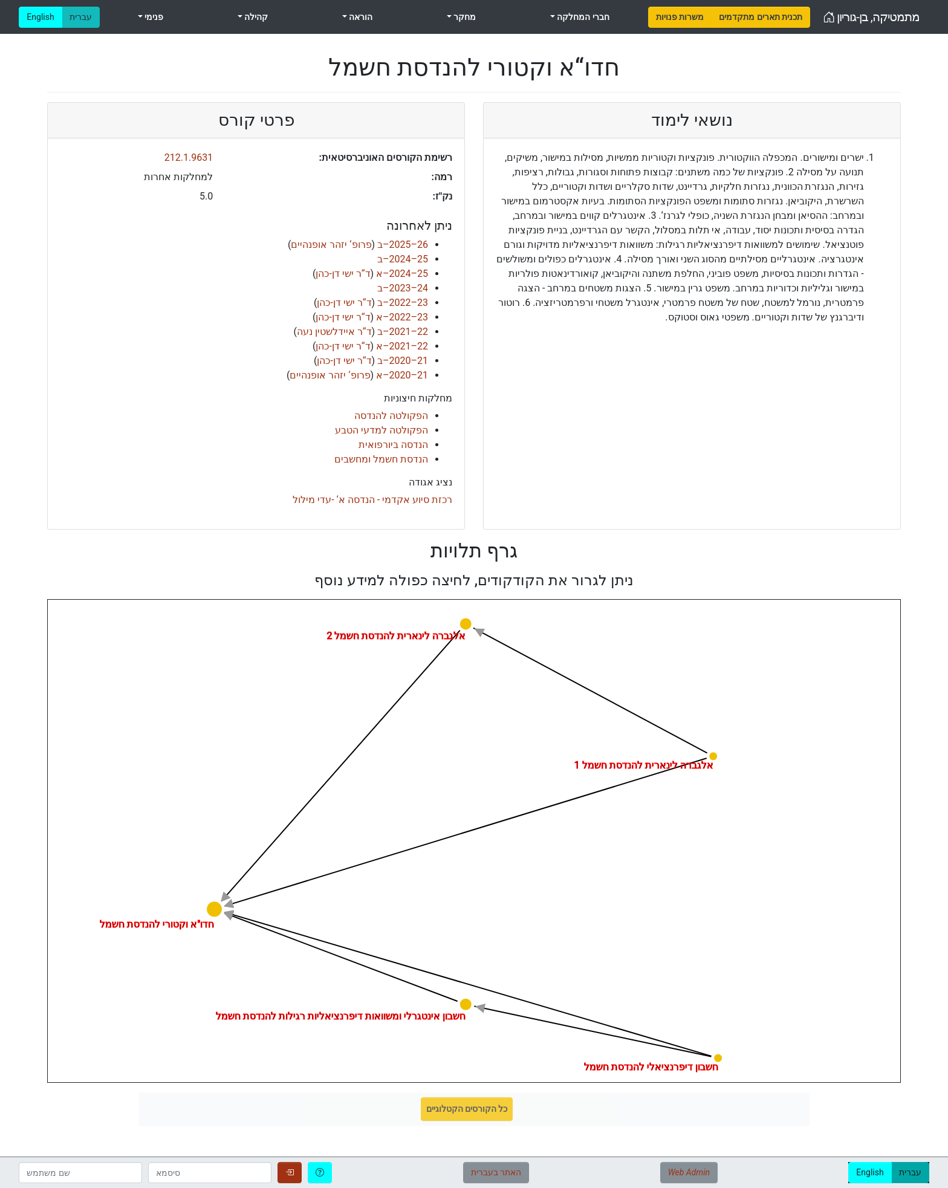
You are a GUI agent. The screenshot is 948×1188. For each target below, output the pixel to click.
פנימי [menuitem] (153, 17)
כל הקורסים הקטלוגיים (467, 1109)
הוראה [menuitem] (359, 17)
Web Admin (689, 1172)
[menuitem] (680, 17)
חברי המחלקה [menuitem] (582, 17)
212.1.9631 (188, 157)
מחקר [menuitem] (464, 17)
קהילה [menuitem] (255, 17)
